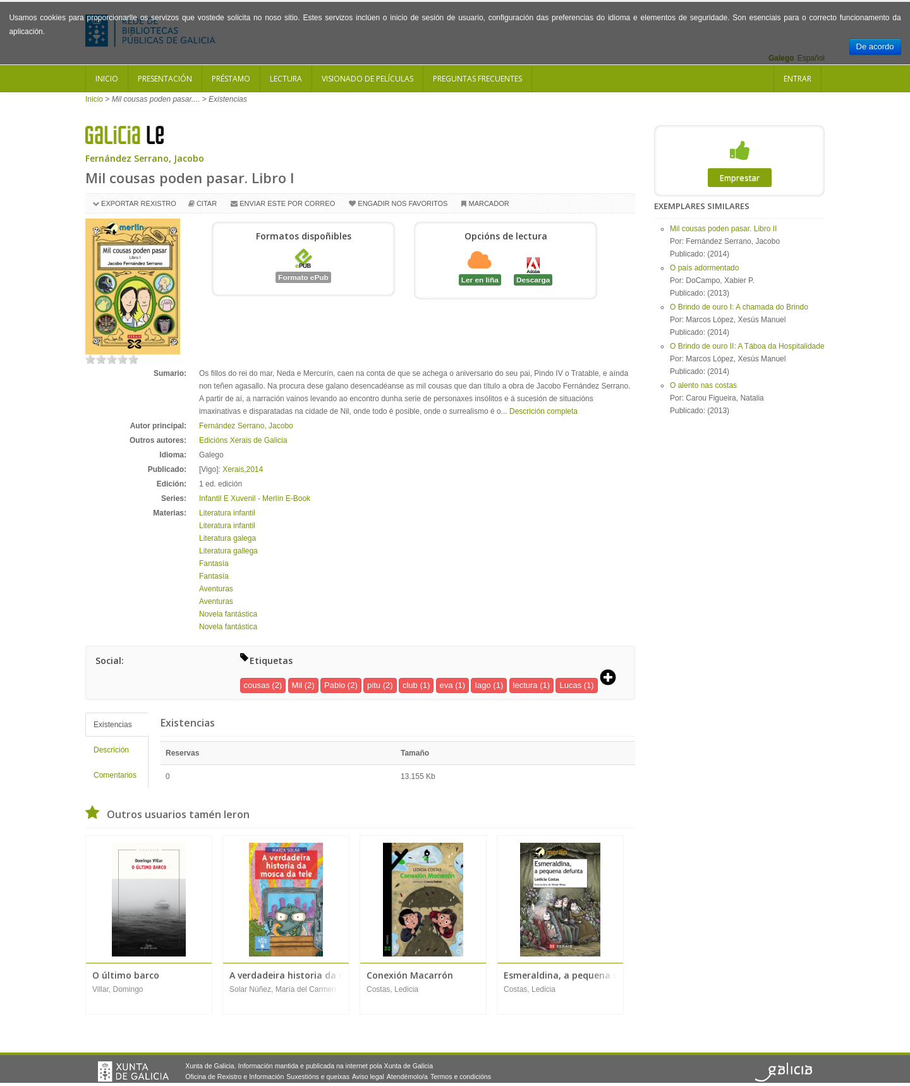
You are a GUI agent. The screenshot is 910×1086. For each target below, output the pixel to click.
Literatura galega (227, 538)
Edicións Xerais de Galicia (243, 440)
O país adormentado (704, 267)
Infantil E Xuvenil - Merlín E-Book (254, 498)
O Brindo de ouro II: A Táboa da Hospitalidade (747, 346)
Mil (297, 685)
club (410, 685)
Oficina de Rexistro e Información (234, 1076)
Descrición (111, 749)
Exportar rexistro (138, 203)
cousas (257, 685)
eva (446, 685)
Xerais (233, 469)
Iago (482, 685)
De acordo (875, 46)
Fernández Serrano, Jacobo (144, 158)
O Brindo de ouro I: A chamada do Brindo (739, 307)
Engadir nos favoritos (402, 203)
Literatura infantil (227, 513)
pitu (373, 685)
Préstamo (231, 78)
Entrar (797, 78)
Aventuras (216, 588)
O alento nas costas (703, 385)
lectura (525, 685)
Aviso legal (368, 1076)
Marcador (488, 203)
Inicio (106, 78)
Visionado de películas (367, 78)
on (90, 359)
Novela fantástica (228, 614)
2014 (255, 469)
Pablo (334, 685)
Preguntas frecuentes (477, 78)
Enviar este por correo (287, 203)
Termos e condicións (460, 1076)
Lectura (286, 78)
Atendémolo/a (407, 1076)
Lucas (570, 685)
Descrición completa (543, 411)
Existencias (113, 724)
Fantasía (214, 563)
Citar (207, 203)
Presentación (165, 78)
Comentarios (115, 775)
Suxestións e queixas (317, 1076)
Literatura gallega (228, 550)
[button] (612, 678)
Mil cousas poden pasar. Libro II (723, 228)
